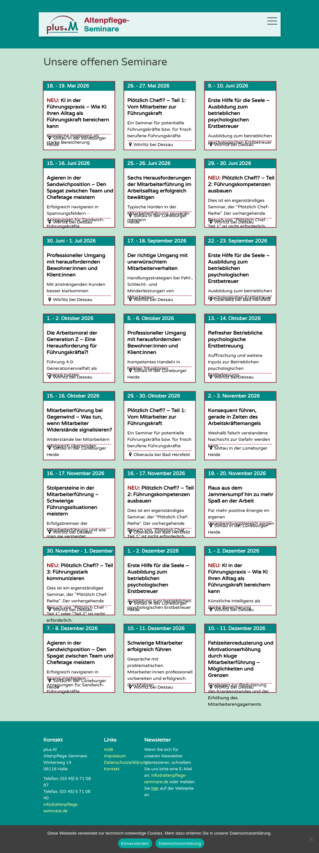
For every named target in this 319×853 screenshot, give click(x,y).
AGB (108, 749)
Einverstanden (135, 843)
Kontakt (112, 769)
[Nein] (311, 839)
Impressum (115, 756)
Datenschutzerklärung (126, 762)
